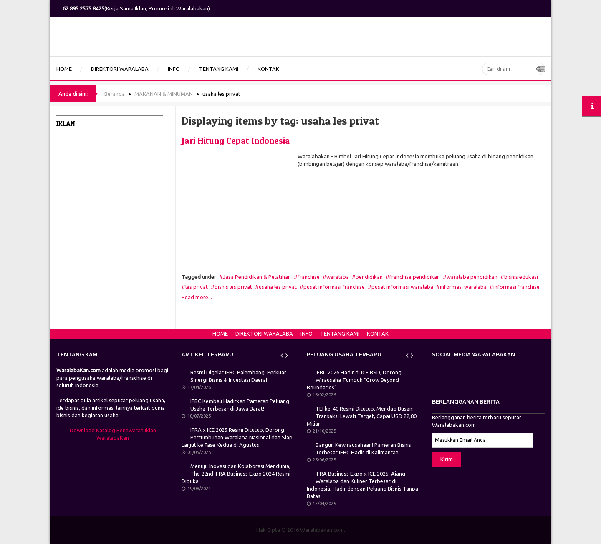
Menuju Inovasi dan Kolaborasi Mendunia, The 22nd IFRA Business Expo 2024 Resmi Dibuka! (236, 473)
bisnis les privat (233, 287)
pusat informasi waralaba (402, 287)
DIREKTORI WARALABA (264, 333)
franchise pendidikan (414, 277)
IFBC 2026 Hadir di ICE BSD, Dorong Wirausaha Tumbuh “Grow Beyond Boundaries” (354, 379)
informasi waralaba (463, 287)
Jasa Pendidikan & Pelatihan (257, 277)
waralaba (337, 277)
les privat (196, 287)
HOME (220, 333)
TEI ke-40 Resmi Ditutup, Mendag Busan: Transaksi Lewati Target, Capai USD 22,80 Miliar (362, 416)
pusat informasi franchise (334, 287)
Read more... (197, 297)
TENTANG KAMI (339, 333)
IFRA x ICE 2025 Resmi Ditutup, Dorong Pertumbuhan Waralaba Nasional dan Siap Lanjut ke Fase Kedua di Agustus (237, 437)
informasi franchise (516, 287)
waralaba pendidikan (472, 277)
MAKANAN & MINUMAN (163, 94)
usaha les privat (278, 287)
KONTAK (378, 333)
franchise (309, 277)
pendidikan (369, 277)
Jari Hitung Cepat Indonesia (236, 140)
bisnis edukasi (521, 277)
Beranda (114, 94)
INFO (306, 333)
